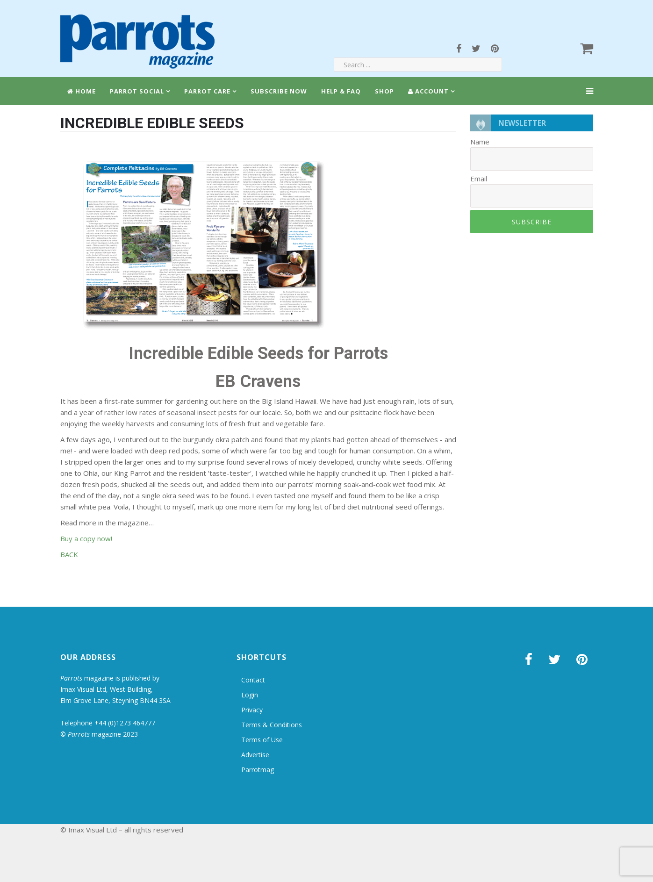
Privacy (252, 709)
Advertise (255, 754)
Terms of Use (262, 739)
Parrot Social (137, 91)
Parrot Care (207, 91)
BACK (69, 554)
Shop (384, 91)
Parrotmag (257, 769)
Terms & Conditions (271, 724)
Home (81, 91)
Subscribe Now (279, 91)
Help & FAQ (341, 91)
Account (428, 91)
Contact (253, 679)
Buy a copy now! (86, 538)
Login (249, 694)
